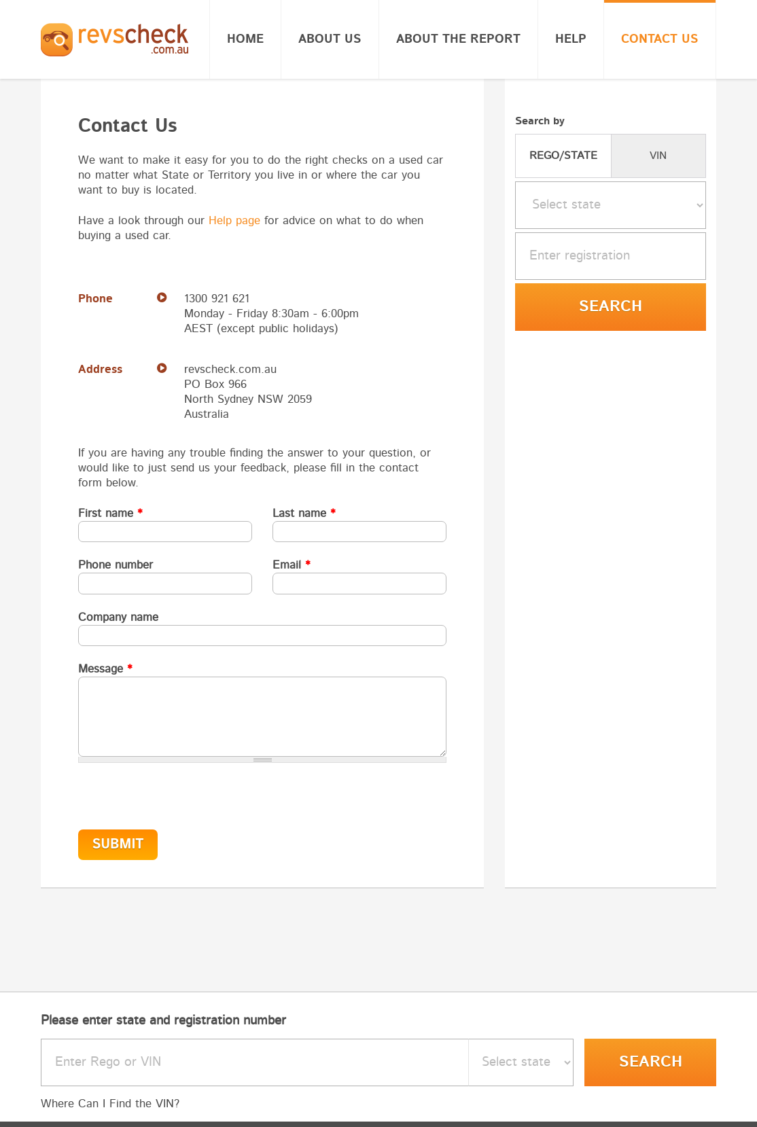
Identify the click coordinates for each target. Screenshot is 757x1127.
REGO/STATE (563, 155)
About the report (458, 39)
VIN (658, 155)
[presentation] (171, 789)
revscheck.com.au (230, 369)
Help (570, 39)
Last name (304, 513)
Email (291, 565)
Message (105, 669)
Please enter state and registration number (163, 1020)
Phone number (115, 565)
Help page (234, 220)
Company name (118, 617)
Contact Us (660, 39)
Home (245, 39)
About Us (330, 39)
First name (110, 513)
